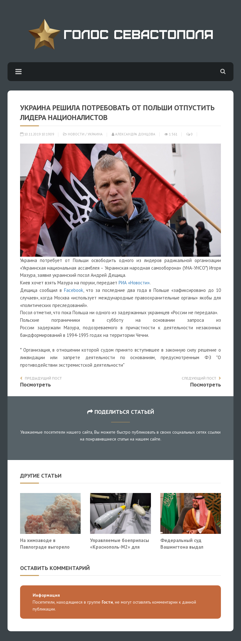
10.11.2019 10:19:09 (37, 134)
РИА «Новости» (134, 283)
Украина (95, 134)
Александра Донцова (133, 134)
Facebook (73, 290)
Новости (76, 134)
